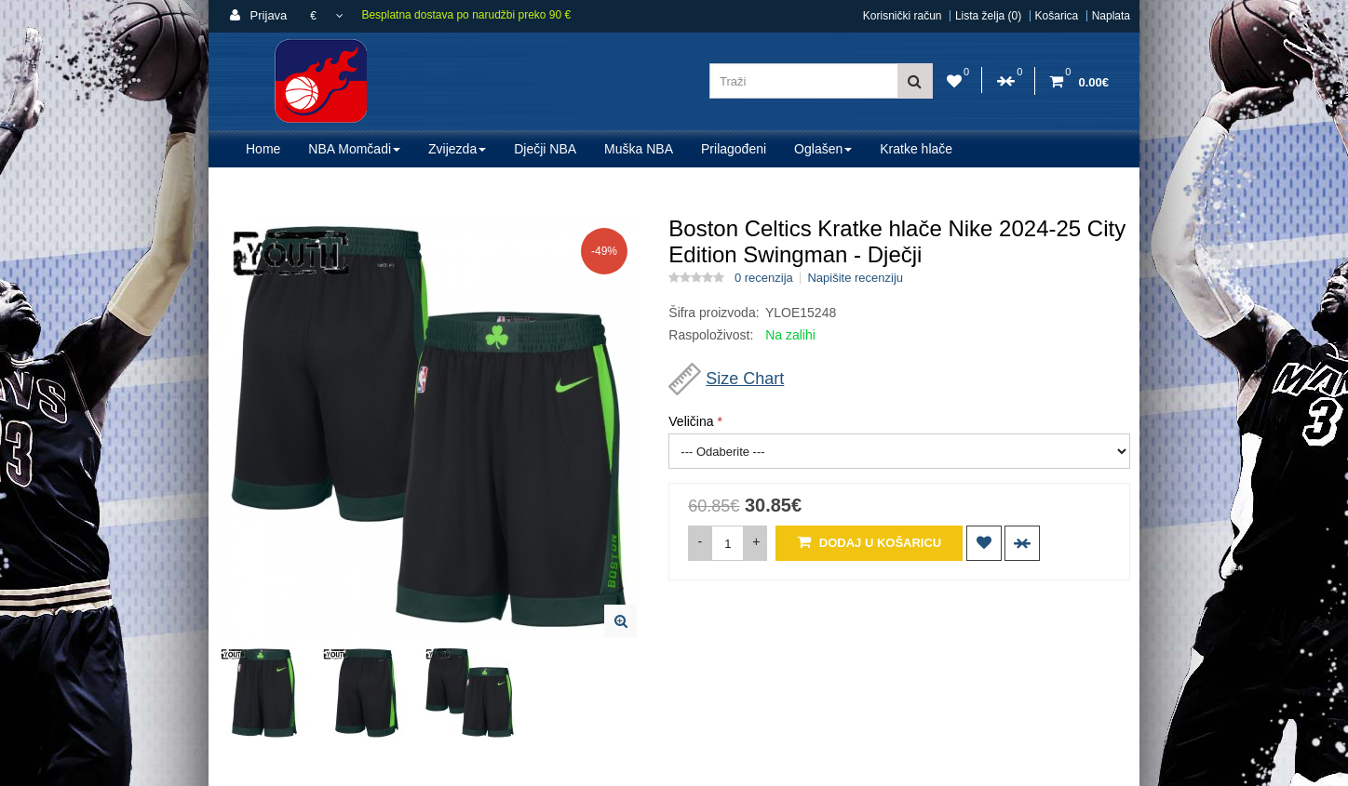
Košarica (1057, 15)
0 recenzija (764, 278)
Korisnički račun (902, 15)
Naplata (1111, 15)
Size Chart (745, 378)
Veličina (690, 421)
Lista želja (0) (988, 15)
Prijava (258, 15)
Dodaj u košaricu (869, 542)
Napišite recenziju (855, 278)
